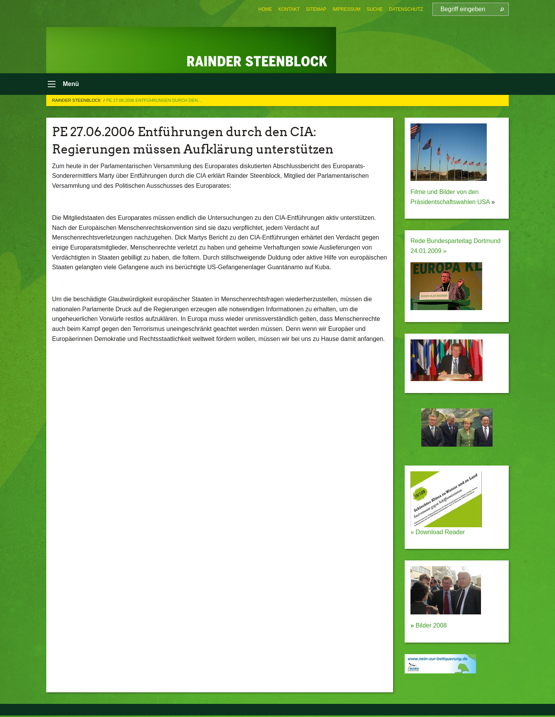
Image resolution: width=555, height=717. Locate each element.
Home (265, 9)
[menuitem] (265, 9)
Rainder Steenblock (77, 102)
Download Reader (439, 533)
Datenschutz (406, 9)
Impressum (347, 9)
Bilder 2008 (428, 627)
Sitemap (316, 9)
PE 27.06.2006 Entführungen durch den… (154, 102)
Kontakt (289, 9)
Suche (375, 9)
